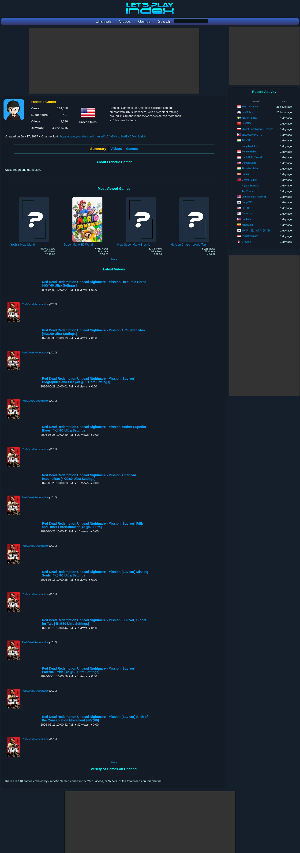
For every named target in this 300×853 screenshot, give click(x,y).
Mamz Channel (250, 106)
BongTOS (247, 202)
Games (132, 149)
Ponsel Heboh (249, 151)
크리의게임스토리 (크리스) (257, 230)
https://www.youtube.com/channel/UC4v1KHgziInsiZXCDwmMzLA (103, 136)
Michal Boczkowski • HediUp (257, 129)
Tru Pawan (248, 191)
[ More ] (113, 259)
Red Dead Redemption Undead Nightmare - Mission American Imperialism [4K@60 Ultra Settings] (89, 477)
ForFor (245, 207)
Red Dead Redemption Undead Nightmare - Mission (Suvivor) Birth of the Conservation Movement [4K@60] (95, 718)
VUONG (246, 123)
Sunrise (246, 174)
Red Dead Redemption (35, 304)
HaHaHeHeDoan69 (252, 157)
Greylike (246, 241)
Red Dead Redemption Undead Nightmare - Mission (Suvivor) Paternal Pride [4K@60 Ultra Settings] (88, 670)
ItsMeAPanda (249, 117)
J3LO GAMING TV (252, 134)
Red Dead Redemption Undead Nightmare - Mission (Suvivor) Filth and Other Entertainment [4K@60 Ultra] (92, 525)
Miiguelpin (247, 224)
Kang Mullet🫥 (250, 146)
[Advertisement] (114, 61)
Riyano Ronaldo (250, 185)
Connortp (247, 213)
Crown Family (249, 179)
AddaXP (246, 140)
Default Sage (249, 162)
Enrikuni (246, 219)
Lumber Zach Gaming (254, 196)
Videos (116, 149)
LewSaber (247, 112)
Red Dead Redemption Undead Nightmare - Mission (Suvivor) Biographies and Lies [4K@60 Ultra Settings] (88, 380)
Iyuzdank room (250, 236)
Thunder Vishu (250, 168)
